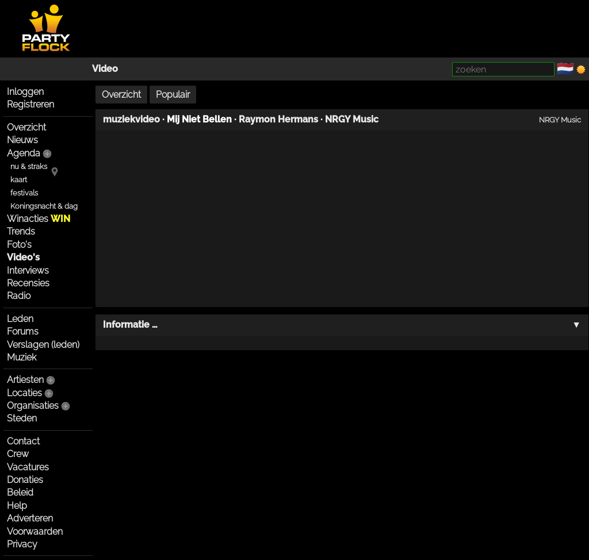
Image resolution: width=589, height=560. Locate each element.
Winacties (38, 218)
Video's (23, 257)
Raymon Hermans (278, 119)
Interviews (28, 270)
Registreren (30, 104)
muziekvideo (131, 119)
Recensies (28, 283)
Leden (20, 318)
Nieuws (22, 140)
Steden (22, 418)
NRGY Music (351, 119)
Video (105, 68)
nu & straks (28, 166)
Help (17, 505)
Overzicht (26, 127)
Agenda (23, 153)
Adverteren (30, 518)
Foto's (19, 244)
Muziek (21, 357)
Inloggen (25, 91)
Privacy (22, 544)
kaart (18, 179)
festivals (24, 193)
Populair (173, 94)
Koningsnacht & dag (44, 206)
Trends (21, 231)
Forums (23, 331)
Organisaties (33, 405)
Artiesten (25, 379)
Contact (23, 441)
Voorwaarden (35, 531)
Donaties (25, 479)
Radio (18, 295)
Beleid (20, 492)
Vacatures (28, 467)
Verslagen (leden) (43, 344)
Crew (18, 453)
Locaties (24, 393)
